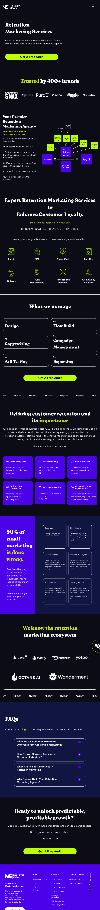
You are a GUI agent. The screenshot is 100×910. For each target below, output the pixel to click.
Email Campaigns (58, 887)
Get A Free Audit (31, 57)
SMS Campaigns (57, 901)
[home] (11, 7)
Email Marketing (57, 891)
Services (36, 883)
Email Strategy (56, 879)
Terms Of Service (76, 883)
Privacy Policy (74, 879)
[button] (93, 7)
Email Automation (58, 883)
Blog (34, 886)
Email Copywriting (58, 905)
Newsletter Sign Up (40, 879)
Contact (36, 890)
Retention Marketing (55, 896)
